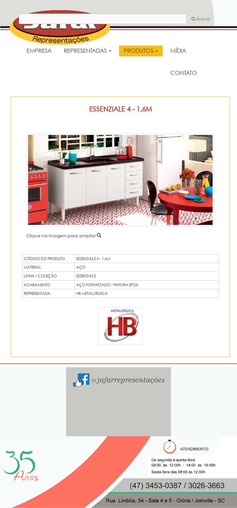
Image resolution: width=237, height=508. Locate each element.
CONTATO (183, 72)
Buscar (200, 19)
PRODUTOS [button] (141, 50)
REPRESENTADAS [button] (87, 50)
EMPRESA (39, 50)
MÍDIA (178, 50)
